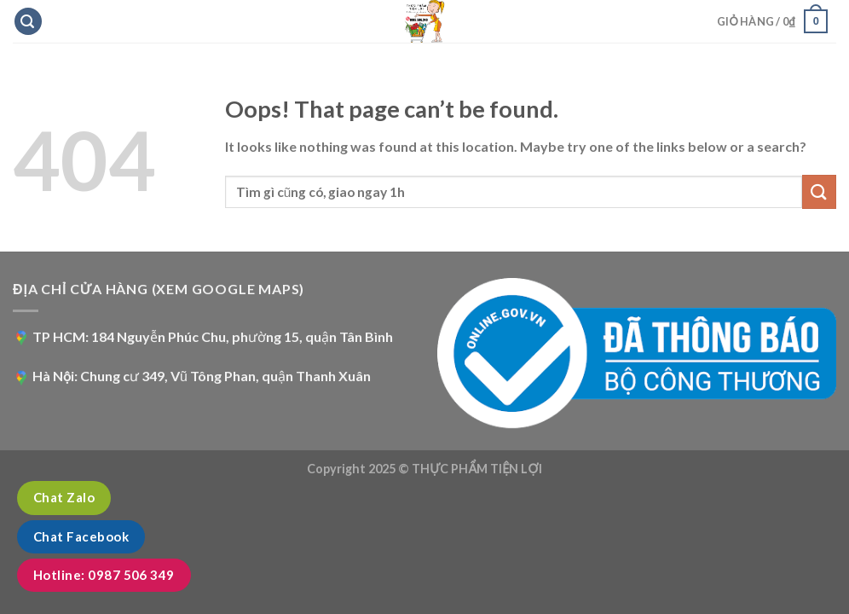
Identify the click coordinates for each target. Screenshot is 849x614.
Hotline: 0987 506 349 (104, 574)
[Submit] (819, 191)
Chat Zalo (64, 497)
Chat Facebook (81, 536)
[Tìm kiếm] (28, 22)
